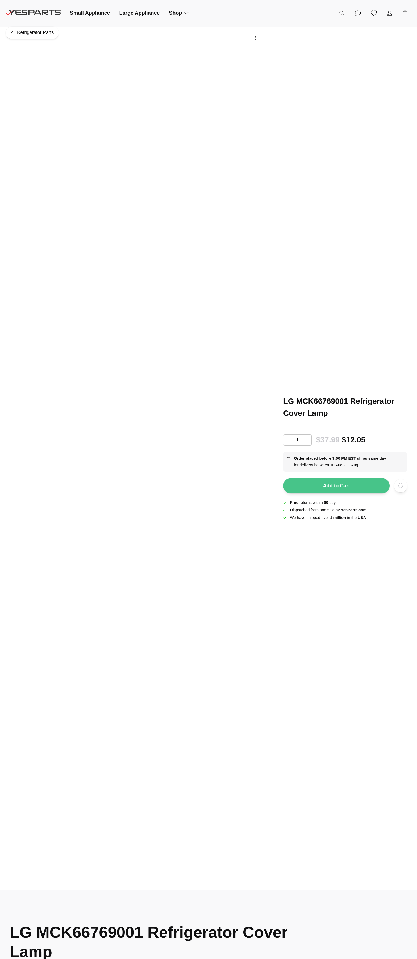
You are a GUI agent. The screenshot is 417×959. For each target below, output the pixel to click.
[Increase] (307, 440)
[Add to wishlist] (400, 485)
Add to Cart (336, 485)
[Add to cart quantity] (297, 440)
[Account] (390, 13)
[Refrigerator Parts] (32, 33)
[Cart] (405, 13)
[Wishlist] (374, 13)
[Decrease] (288, 440)
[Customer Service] (358, 13)
